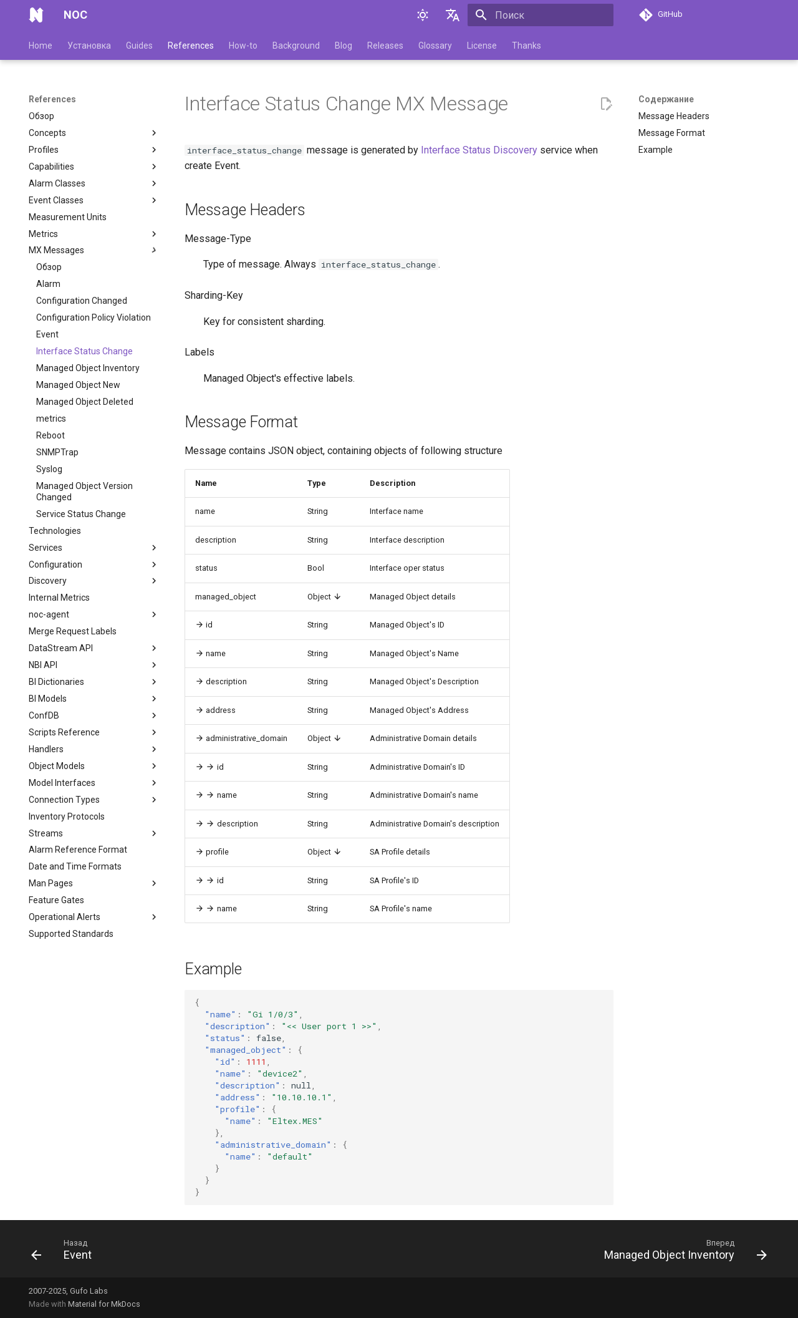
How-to (243, 46)
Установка (89, 46)
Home (40, 46)
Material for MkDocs (104, 1304)
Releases (385, 46)
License (482, 46)
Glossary (435, 46)
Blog (343, 46)
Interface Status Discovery (479, 150)
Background (296, 46)
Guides (139, 46)
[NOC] (36, 14)
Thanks (526, 46)
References (191, 46)
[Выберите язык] (452, 14)
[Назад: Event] (65, 1252)
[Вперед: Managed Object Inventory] (682, 1252)
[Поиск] (540, 15)
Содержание (666, 99)
